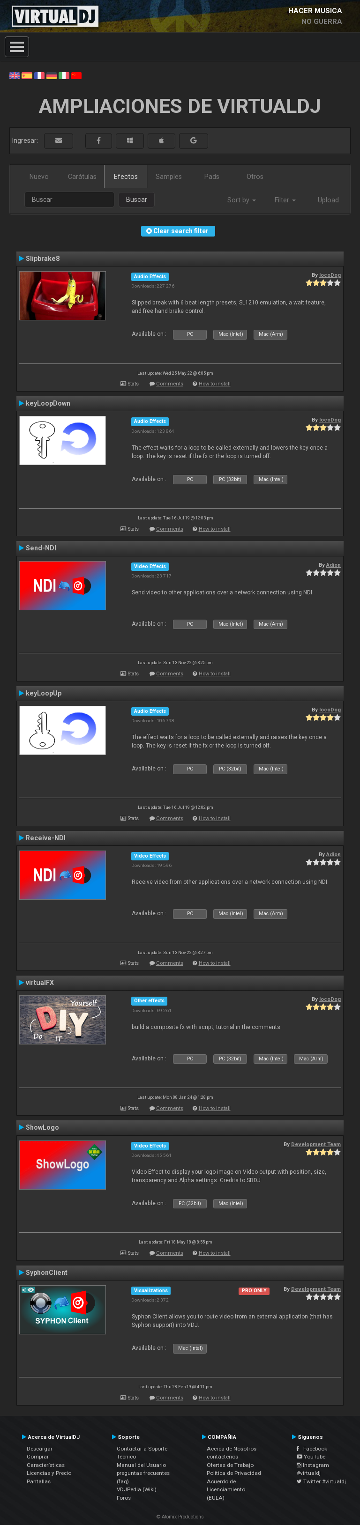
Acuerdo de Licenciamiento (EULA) (226, 1489)
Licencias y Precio (49, 1473)
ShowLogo (42, 1127)
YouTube (311, 1456)
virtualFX (40, 982)
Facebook (312, 1448)
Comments (169, 384)
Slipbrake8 (43, 258)
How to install (215, 384)
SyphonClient (47, 1272)
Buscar (136, 199)
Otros (255, 176)
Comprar (38, 1456)
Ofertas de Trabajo (230, 1465)
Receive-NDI (46, 838)
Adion (333, 565)
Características (46, 1465)
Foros (124, 1498)
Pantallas (39, 1481)
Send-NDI (41, 548)
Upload (328, 200)
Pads (211, 176)
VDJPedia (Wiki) (137, 1489)
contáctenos (222, 1456)
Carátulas (82, 176)
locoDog (330, 275)
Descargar (39, 1448)
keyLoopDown (48, 403)
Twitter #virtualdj (321, 1481)
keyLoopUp (43, 693)
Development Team (316, 1144)
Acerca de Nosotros (231, 1448)
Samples (169, 176)
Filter (285, 200)
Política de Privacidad (234, 1473)
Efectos (126, 176)
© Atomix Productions (180, 1517)
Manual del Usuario (141, 1465)
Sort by (241, 200)
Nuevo (39, 176)
